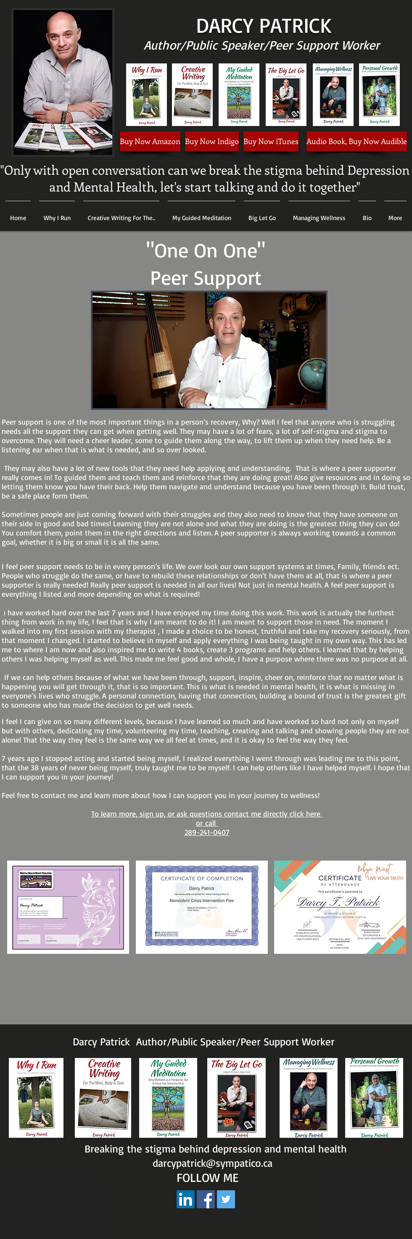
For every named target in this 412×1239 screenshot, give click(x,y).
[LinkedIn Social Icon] (186, 1199)
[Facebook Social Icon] (206, 1199)
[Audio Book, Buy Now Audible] (356, 141)
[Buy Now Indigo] (212, 141)
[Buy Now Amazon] (150, 141)
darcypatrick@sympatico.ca (212, 1162)
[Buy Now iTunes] (270, 141)
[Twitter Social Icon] (226, 1199)
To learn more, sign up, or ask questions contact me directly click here (207, 813)
